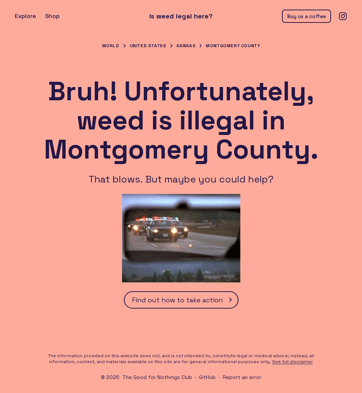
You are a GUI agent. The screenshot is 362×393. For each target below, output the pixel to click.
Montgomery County (233, 46)
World (110, 46)
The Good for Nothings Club (157, 377)
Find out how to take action (183, 299)
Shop (52, 16)
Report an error (242, 377)
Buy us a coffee (306, 16)
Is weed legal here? (181, 16)
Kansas (186, 46)
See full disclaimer (292, 362)
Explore (25, 16)
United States (148, 46)
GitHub (207, 377)
